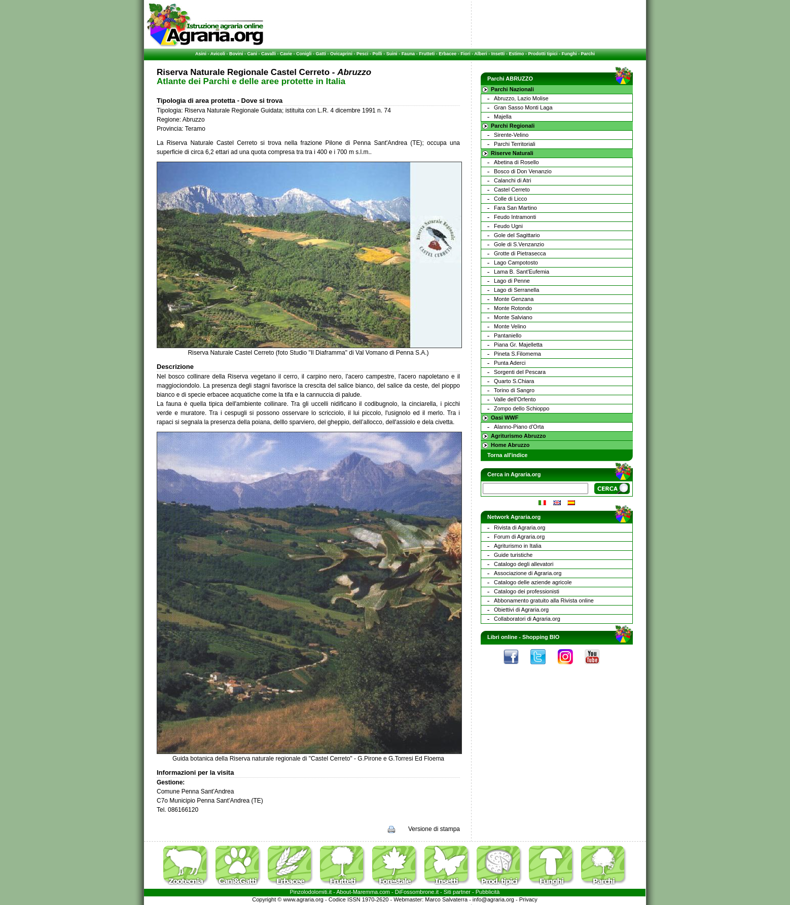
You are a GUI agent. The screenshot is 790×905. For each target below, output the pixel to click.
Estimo (516, 53)
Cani (252, 53)
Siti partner (457, 892)
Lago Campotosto (516, 262)
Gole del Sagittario (517, 235)
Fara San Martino (515, 208)
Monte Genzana (513, 299)
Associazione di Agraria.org (527, 573)
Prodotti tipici (542, 53)
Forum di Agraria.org (519, 537)
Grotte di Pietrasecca (520, 253)
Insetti (498, 53)
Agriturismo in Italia (518, 546)
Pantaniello (507, 335)
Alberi (480, 53)
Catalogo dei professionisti (526, 591)
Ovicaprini (341, 53)
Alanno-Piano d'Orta (519, 427)
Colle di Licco (510, 199)
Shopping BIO (540, 637)
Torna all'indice (507, 455)
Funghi (569, 53)
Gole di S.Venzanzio (519, 244)
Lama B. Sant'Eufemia (521, 272)
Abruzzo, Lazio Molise (521, 98)
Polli (377, 53)
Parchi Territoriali (514, 144)
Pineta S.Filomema (517, 354)
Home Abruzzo (510, 445)
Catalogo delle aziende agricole (533, 582)
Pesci (362, 53)
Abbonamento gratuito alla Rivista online (544, 600)
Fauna (408, 53)
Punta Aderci (509, 363)
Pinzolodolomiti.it (311, 892)
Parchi (588, 53)
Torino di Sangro (514, 390)
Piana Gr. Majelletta (518, 345)
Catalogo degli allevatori (523, 564)
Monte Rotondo (513, 308)
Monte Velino (510, 326)
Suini (392, 53)
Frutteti (427, 53)
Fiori (465, 53)
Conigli (304, 53)
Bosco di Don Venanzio (523, 171)
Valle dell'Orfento (515, 399)
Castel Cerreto (512, 189)
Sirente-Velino (511, 135)
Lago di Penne (512, 281)
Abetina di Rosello (516, 162)
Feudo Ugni (508, 226)
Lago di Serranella (516, 290)
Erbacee (447, 53)
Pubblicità (488, 892)
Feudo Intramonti (515, 217)
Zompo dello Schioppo (521, 408)
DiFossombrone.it (417, 892)
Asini (200, 53)
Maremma (365, 892)
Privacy (528, 899)
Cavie (286, 53)
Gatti (321, 53)
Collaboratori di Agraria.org (527, 619)
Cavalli (268, 53)
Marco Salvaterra (446, 899)
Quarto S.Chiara (514, 381)
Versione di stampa (434, 829)
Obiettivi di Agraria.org (521, 610)
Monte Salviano (513, 317)
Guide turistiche (513, 555)
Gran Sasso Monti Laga (523, 107)
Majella (503, 117)
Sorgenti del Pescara (520, 372)
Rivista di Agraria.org (520, 527)
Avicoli (217, 53)
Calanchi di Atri (512, 180)
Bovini (236, 53)
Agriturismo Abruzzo (518, 436)
